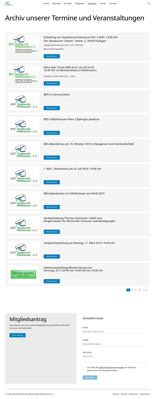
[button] (149, 3)
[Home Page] (8, 3)
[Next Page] (145, 290)
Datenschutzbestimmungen (111, 367)
